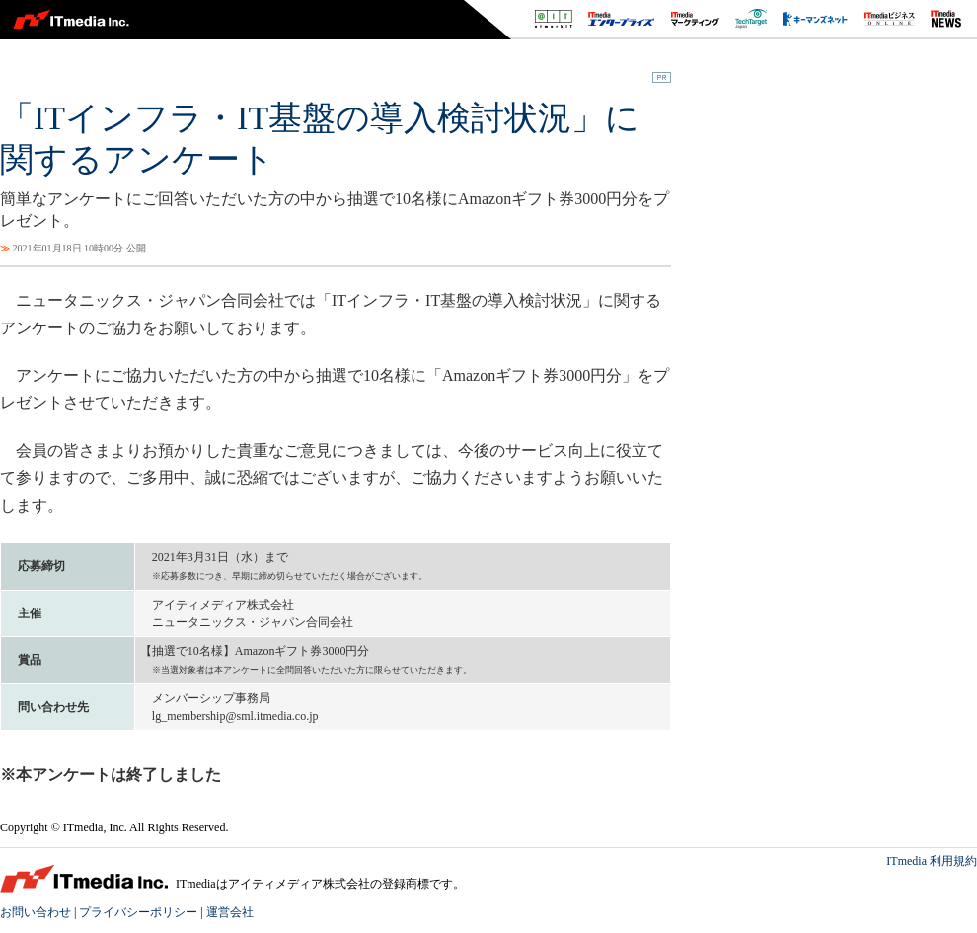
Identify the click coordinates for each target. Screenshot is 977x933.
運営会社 (230, 912)
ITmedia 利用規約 (931, 861)
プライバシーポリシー (138, 912)
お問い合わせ (35, 912)
